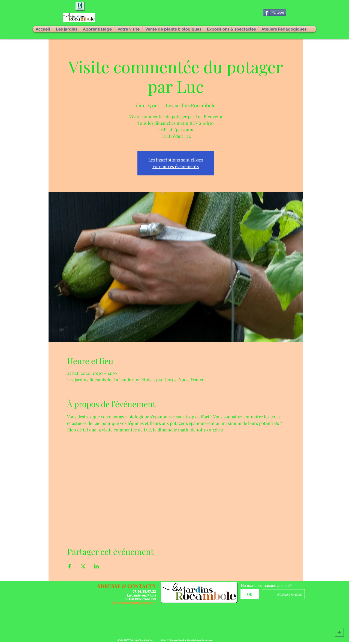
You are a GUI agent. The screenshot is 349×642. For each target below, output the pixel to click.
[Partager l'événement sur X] (83, 566)
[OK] (249, 594)
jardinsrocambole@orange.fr (134, 603)
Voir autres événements (175, 166)
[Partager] (274, 12)
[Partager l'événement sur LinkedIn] (96, 566)
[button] (80, 6)
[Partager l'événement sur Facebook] (69, 566)
